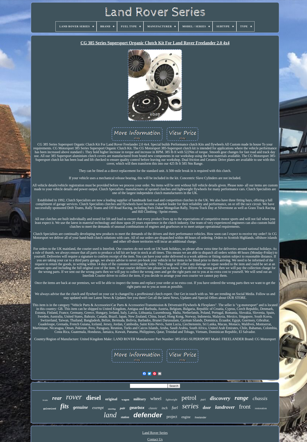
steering (112, 408)
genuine (80, 407)
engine (186, 417)
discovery (220, 398)
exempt (98, 407)
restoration (261, 408)
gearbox (136, 408)
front (245, 406)
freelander (200, 417)
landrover (225, 407)
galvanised (49, 409)
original (111, 399)
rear (57, 398)
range (241, 398)
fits (64, 406)
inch (165, 408)
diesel (93, 397)
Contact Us (155, 439)
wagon (125, 399)
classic (153, 408)
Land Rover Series (155, 433)
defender (147, 415)
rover (74, 397)
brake (45, 400)
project (172, 417)
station (125, 417)
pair (122, 408)
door (207, 407)
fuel (175, 407)
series (190, 406)
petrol (188, 397)
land (110, 415)
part (203, 399)
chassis (260, 398)
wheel (156, 398)
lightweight (171, 399)
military (139, 399)
